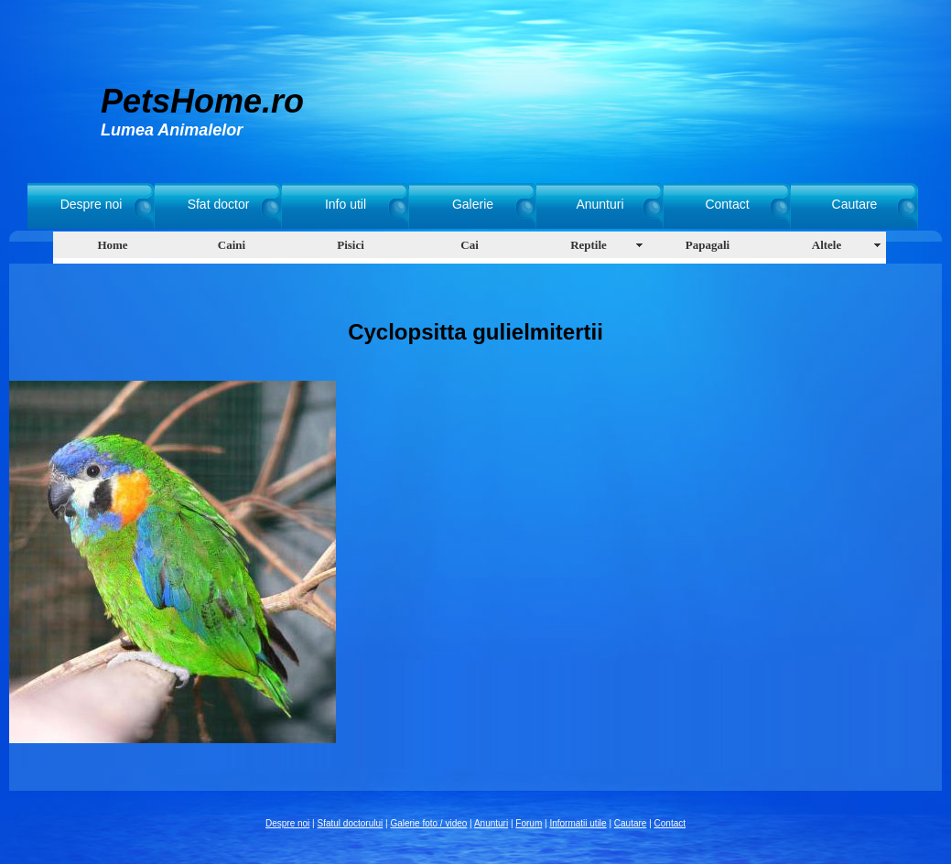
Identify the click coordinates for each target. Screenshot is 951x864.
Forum (528, 823)
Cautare (855, 204)
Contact (727, 204)
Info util (345, 204)
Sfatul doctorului (351, 823)
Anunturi (599, 204)
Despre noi (91, 204)
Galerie (472, 204)
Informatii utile (577, 823)
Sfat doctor (219, 204)
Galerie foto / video (428, 823)
